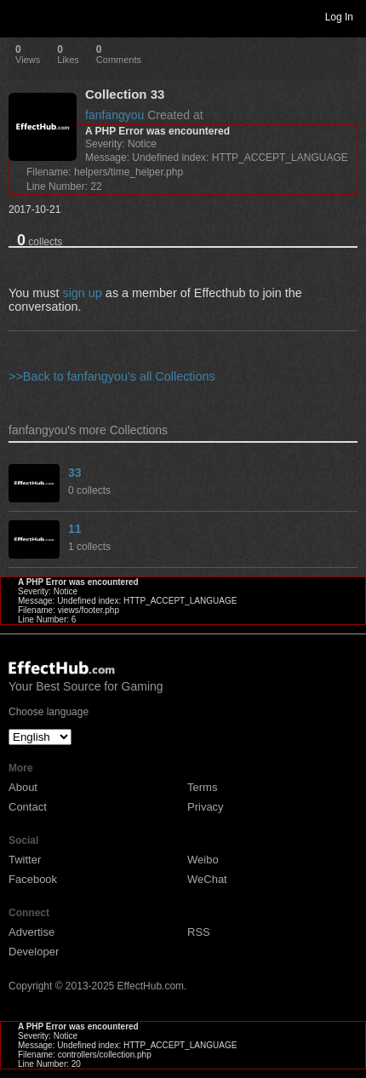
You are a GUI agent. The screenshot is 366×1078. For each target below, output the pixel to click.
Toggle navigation (20, 16)
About (23, 787)
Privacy (205, 806)
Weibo (203, 859)
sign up (81, 293)
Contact (28, 806)
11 (75, 529)
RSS (198, 932)
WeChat (207, 879)
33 (75, 472)
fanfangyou (114, 115)
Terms (202, 787)
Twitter (25, 859)
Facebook (33, 879)
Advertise (31, 932)
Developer (34, 951)
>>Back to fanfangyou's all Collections (112, 376)
